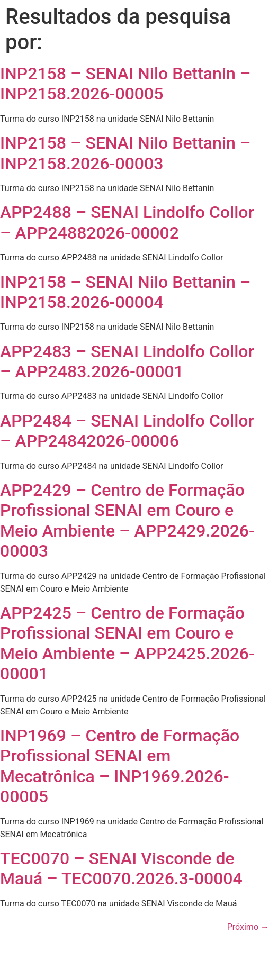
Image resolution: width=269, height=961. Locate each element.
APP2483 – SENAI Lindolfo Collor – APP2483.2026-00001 (127, 361)
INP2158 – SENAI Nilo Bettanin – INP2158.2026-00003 (125, 153)
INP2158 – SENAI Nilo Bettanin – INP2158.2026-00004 (125, 292)
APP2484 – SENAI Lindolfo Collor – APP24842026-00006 (127, 431)
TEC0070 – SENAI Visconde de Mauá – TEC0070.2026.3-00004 (121, 868)
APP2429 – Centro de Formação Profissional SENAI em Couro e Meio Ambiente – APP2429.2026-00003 (127, 520)
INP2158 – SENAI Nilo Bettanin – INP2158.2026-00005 (125, 84)
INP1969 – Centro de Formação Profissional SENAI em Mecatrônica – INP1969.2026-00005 (119, 766)
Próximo (248, 927)
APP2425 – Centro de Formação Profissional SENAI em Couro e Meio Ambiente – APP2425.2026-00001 (127, 643)
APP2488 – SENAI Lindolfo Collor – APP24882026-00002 (127, 222)
